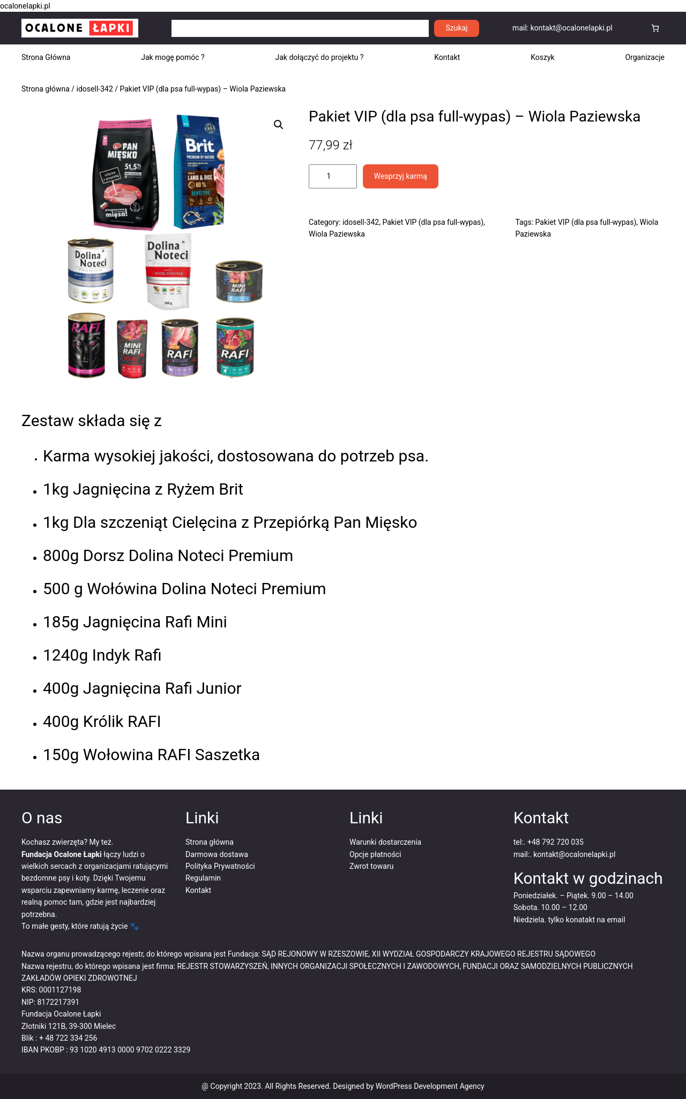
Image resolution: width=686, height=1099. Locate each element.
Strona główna (45, 89)
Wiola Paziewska (337, 234)
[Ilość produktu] (333, 176)
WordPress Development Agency (430, 1086)
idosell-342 (95, 89)
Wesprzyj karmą (400, 176)
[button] (278, 124)
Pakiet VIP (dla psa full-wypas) (432, 222)
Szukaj (457, 28)
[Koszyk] (655, 28)
